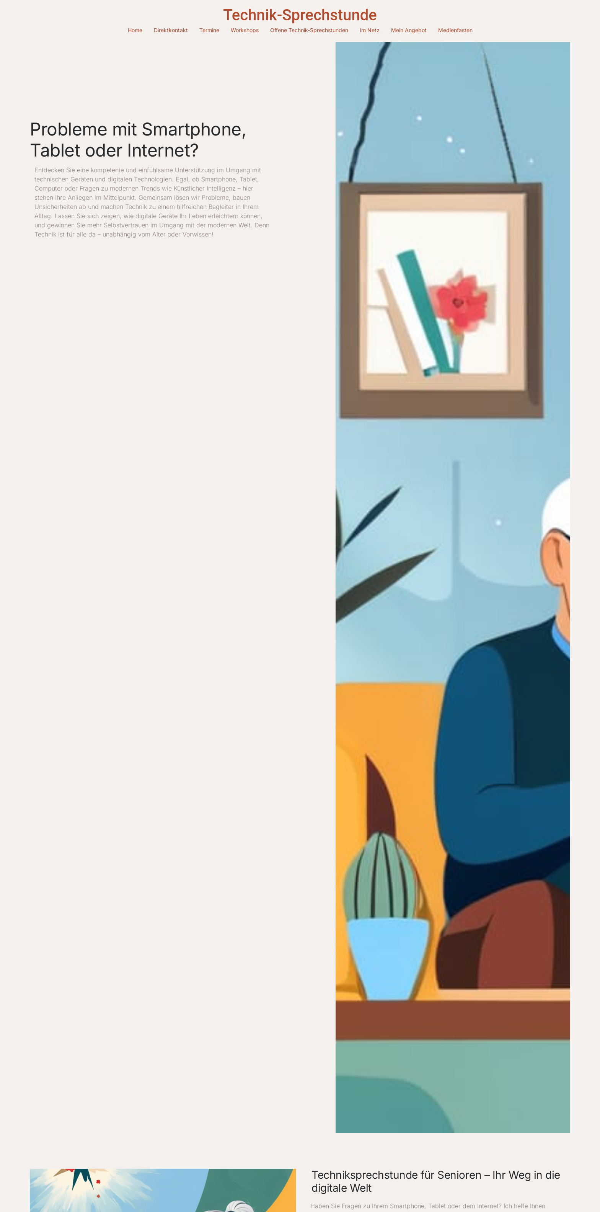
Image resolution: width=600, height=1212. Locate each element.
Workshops (245, 30)
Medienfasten (455, 30)
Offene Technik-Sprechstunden (309, 30)
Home (135, 30)
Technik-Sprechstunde (300, 15)
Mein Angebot (409, 30)
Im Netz (370, 30)
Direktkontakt (171, 30)
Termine (209, 30)
